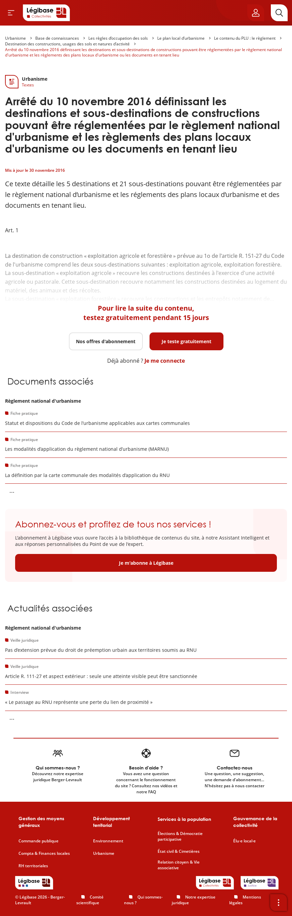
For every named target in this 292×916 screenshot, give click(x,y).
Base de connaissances (57, 38)
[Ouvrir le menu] (11, 12)
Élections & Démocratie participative (180, 836)
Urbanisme (15, 38)
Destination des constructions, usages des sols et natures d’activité (67, 44)
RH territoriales (33, 866)
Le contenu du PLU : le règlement (245, 38)
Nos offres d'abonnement (105, 341)
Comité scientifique (89, 900)
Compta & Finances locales (44, 853)
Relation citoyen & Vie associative (179, 865)
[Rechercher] (279, 12)
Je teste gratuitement (186, 341)
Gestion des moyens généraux (41, 821)
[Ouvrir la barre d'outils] (278, 902)
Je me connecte (164, 360)
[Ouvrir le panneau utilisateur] (255, 12)
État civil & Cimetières (179, 851)
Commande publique (38, 841)
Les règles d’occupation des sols (118, 38)
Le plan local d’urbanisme (181, 38)
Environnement (108, 841)
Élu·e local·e (244, 841)
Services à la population (184, 819)
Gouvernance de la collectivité (255, 821)
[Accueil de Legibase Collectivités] (46, 12)
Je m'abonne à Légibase (146, 563)
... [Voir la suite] (11, 490)
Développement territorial (111, 821)
